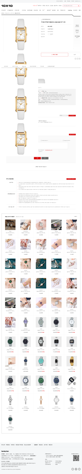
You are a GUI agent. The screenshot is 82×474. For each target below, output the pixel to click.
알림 (65, 1)
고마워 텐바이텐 (48, 464)
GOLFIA (41, 231)
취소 (45, 158)
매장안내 (50, 444)
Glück (72, 387)
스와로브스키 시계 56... (56, 408)
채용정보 (8, 444)
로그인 (57, 1)
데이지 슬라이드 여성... (41, 310)
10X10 (7, 6)
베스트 (47, 5)
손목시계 (12, 13)
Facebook (78, 59)
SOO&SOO (25, 231)
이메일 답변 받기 (45, 140)
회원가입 (61, 1)
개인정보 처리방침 (19, 444)
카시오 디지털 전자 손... (71, 388)
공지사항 (46, 444)
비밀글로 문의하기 (67, 140)
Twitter (75, 59)
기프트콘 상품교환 (58, 461)
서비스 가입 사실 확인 (29, 458)
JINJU (10, 231)
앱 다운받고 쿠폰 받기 (74, 453)
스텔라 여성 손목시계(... (41, 232)
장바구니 (78, 1)
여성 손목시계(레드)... (26, 252)
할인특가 (56, 5)
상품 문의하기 (72, 134)
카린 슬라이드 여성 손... (71, 291)
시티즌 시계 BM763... (72, 408)
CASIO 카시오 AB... (56, 349)
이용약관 (12, 444)
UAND (41, 328)
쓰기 (77, 32)
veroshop (26, 328)
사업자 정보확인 (32, 455)
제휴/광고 (41, 444)
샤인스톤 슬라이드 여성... (56, 291)
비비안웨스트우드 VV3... (25, 330)
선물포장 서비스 (48, 462)
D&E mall (10, 367)
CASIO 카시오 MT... (41, 330)
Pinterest (80, 59)
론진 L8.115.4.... (26, 369)
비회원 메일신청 (58, 462)
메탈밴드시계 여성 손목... (10, 369)
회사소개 (3, 444)
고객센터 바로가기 (48, 453)
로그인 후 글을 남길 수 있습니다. (40, 145)
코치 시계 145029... (10, 408)
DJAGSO (56, 270)
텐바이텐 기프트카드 (48, 461)
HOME (2, 13)
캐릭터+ (40, 5)
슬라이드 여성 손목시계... (56, 232)
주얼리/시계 (7, 13)
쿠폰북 (56, 464)
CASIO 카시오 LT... (56, 369)
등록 (37, 158)
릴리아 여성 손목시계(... (71, 310)
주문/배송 (68, 1)
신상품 (51, 5)
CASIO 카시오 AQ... (71, 369)
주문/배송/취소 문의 (48, 150)
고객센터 (72, 1)
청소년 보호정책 (27, 444)
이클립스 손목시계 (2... (25, 232)
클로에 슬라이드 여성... (41, 291)
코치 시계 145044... (25, 408)
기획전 (43, 5)
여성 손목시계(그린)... (41, 252)
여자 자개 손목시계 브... (10, 232)
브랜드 (60, 5)
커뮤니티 (35, 5)
